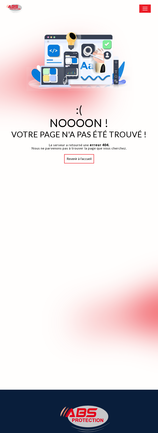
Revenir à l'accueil (79, 159)
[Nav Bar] (145, 9)
